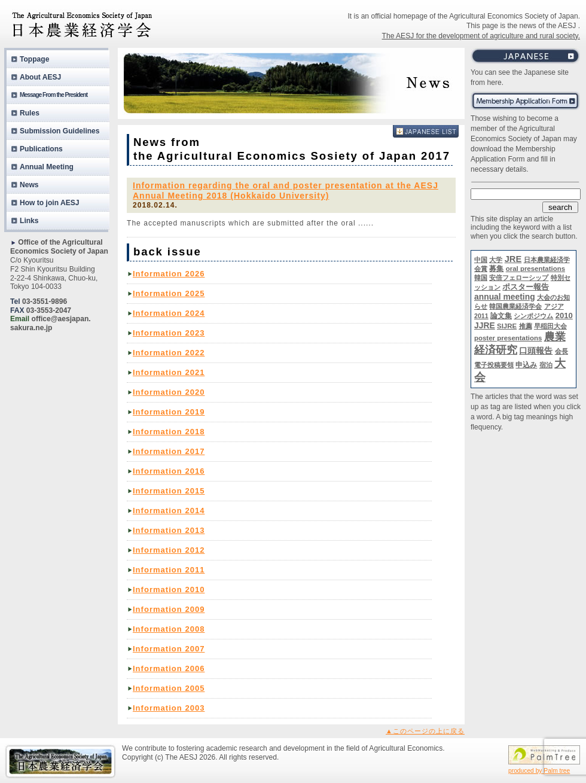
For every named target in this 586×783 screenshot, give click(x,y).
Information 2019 (169, 411)
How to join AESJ (50, 203)
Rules (29, 113)
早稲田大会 (550, 326)
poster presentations (508, 338)
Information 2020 (169, 392)
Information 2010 (169, 589)
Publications (41, 149)
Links (29, 221)
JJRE (484, 325)
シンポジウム (533, 315)
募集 (496, 268)
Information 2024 (169, 313)
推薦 (525, 326)
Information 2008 (169, 628)
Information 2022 (169, 352)
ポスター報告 (525, 286)
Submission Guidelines (60, 131)
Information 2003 (169, 707)
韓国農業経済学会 (515, 306)
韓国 (480, 277)
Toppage (34, 59)
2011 (481, 315)
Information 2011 (169, 569)
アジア (554, 306)
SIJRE (507, 326)
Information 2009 (169, 609)
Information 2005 (169, 688)
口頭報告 (536, 350)
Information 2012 (169, 550)
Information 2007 (169, 648)
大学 (495, 259)
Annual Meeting (47, 167)
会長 (561, 351)
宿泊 (546, 364)
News (29, 185)
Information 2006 (169, 668)
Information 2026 (169, 273)
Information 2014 (169, 510)
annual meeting (504, 296)
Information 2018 (169, 431)
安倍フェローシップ (518, 277)
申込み (526, 365)
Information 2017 (169, 451)
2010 (564, 315)
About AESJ (40, 77)
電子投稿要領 (494, 364)
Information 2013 (169, 530)
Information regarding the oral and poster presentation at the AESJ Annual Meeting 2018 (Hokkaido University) (285, 190)
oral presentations (535, 268)
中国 (480, 259)
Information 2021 (169, 372)
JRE (513, 259)
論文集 (501, 316)
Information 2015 (169, 490)
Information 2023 (169, 332)
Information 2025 (169, 293)
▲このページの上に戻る (425, 731)
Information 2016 (169, 471)
